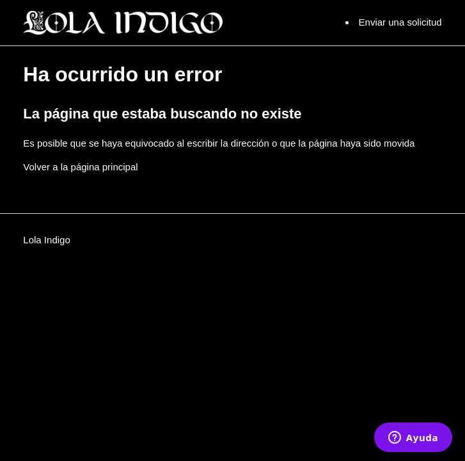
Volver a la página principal (80, 166)
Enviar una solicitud (400, 22)
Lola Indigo (46, 239)
